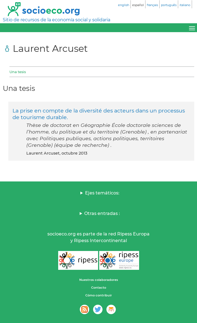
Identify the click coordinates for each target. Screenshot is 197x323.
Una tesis (17, 72)
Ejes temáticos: (102, 193)
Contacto (98, 287)
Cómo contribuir (98, 295)
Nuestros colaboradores (98, 280)
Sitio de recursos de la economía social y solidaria (56, 19)
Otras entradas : (102, 213)
